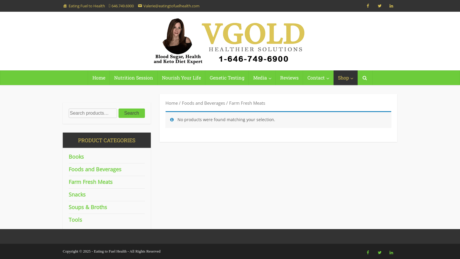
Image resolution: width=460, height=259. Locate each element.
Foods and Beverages (203, 103)
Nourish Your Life (181, 78)
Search (131, 113)
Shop (343, 78)
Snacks (77, 194)
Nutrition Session (133, 78)
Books (76, 156)
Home (98, 78)
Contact (316, 78)
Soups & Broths (88, 207)
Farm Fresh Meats (91, 181)
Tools (75, 219)
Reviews (289, 78)
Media (260, 78)
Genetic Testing (227, 78)
